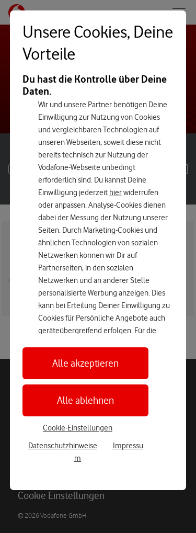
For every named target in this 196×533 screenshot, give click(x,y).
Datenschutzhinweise (62, 445)
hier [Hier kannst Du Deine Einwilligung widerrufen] (115, 192)
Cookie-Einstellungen (77, 428)
